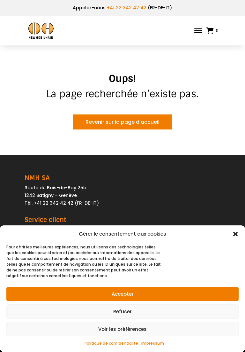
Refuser (122, 311)
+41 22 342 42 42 (126, 7)
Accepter (123, 294)
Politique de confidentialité (111, 343)
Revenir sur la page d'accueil (122, 122)
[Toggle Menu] (198, 30)
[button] (235, 234)
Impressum (152, 343)
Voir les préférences (122, 329)
